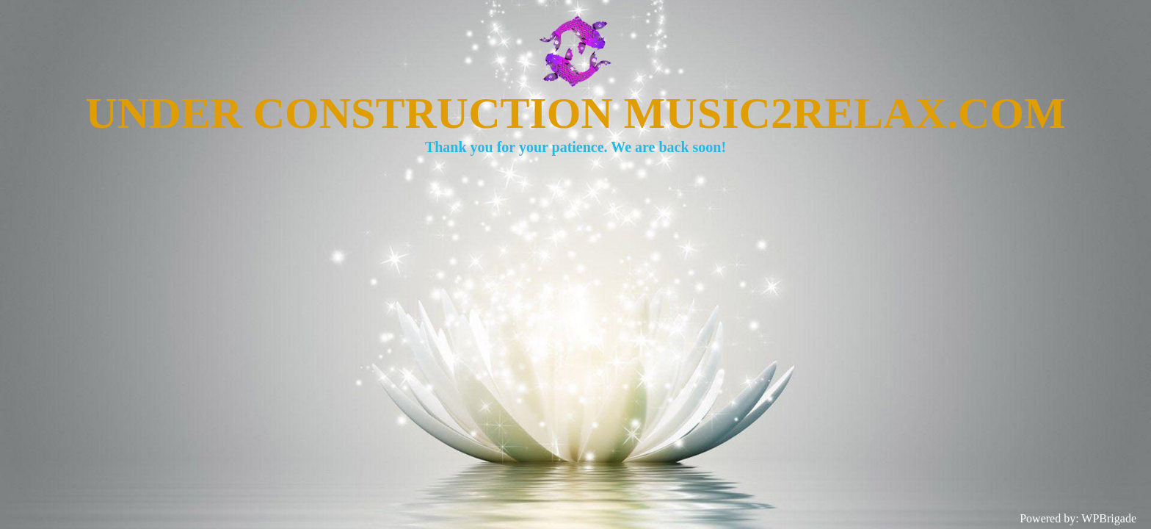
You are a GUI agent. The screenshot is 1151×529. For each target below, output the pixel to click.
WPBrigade (1108, 518)
